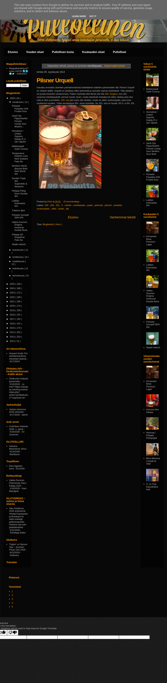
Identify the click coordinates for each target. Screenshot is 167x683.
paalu (90, 205)
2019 (12, 310)
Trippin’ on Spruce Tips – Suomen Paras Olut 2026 (18, 547)
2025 (12, 284)
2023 (12, 292)
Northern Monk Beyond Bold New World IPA (19, 169)
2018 (12, 314)
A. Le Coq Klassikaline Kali (152, 487)
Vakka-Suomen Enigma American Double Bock (19, 226)
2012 (12, 341)
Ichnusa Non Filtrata (152, 411)
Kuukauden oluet (93, 52)
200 (52, 205)
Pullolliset (119, 52)
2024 (12, 288)
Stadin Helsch (19, 244)
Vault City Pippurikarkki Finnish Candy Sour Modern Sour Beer (153, 148)
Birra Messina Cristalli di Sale (153, 461)
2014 (12, 332)
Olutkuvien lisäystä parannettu (18, 380)
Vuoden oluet (35, 52)
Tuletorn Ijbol (18, 210)
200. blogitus (111, 94)
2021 (12, 301)
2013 (12, 336)
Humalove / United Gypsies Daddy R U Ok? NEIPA (19, 136)
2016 (12, 323)
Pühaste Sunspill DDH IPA (20, 216)
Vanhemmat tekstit (123, 217)
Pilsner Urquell (55, 80)
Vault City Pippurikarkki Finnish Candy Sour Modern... (19, 121)
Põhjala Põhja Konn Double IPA (19, 194)
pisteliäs (118, 205)
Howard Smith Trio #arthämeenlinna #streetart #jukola (18, 356)
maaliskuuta (18, 261)
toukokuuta (18, 250)
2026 (12, 98)
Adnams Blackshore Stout (17, 447)
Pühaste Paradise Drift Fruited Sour (20, 109)
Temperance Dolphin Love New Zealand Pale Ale (20, 157)
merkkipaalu (79, 205)
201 (58, 205)
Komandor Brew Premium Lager (151, 240)
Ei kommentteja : (72, 201)
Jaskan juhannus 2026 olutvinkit (17, 410)
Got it (92, 16)
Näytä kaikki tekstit (114, 65)
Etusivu (13, 52)
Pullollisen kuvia (63, 52)
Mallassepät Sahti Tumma (20, 147)
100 (47, 205)
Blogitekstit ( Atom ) (52, 224)
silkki (54, 208)
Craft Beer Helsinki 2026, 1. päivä (18, 427)
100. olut (65, 100)
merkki (68, 205)
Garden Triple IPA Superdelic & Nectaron (19, 182)
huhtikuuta (18, 257)
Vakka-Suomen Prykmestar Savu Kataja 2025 (17, 483)
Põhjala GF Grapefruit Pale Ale (18, 237)
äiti (67, 208)
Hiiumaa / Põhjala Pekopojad (151, 435)
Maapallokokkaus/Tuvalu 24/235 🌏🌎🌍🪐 (18, 71)
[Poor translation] (12, 632)
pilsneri (108, 205)
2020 (12, 306)
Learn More (79, 16)
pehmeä (99, 205)
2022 (12, 297)
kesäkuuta (17, 102)
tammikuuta (18, 275)
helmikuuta (18, 268)
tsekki (61, 208)
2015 (12, 328)
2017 (12, 319)
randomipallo (43, 208)
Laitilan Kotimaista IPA (18, 203)
